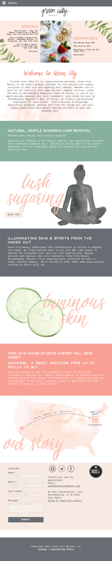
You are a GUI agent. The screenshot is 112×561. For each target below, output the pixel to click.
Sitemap (43, 549)
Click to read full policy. (65, 500)
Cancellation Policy (62, 549)
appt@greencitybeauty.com (64, 486)
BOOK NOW (14, 214)
